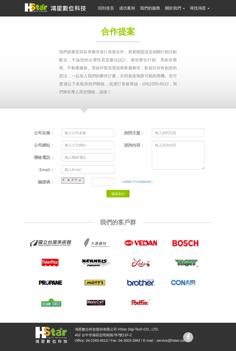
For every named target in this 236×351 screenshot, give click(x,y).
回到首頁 (106, 8)
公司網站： (44, 145)
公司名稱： (44, 133)
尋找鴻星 (199, 8)
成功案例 (127, 8)
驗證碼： (46, 182)
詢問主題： (134, 133)
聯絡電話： (44, 157)
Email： (46, 170)
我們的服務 (150, 8)
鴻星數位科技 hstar (56, 7)
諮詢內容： (134, 145)
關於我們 (175, 8)
